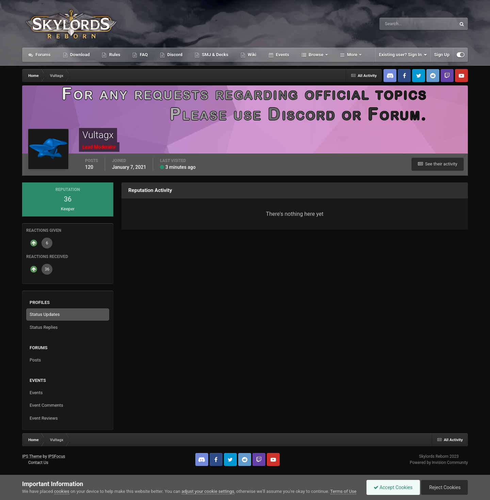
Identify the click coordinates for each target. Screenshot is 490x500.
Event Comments (46, 405)
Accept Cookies (393, 487)
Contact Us (38, 462)
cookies (61, 491)
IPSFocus (56, 456)
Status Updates (45, 314)
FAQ (143, 54)
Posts (35, 359)
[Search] (396, 24)
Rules (114, 54)
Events (282, 54)
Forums (42, 54)
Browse (316, 54)
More (352, 54)
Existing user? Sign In (403, 55)
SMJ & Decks (214, 54)
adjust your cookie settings (207, 491)
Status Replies (44, 327)
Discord (174, 54)
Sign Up (442, 54)
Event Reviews (44, 418)
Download (79, 54)
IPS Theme (32, 456)
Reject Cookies (444, 487)
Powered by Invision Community (439, 462)
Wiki (251, 54)
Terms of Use (343, 491)
